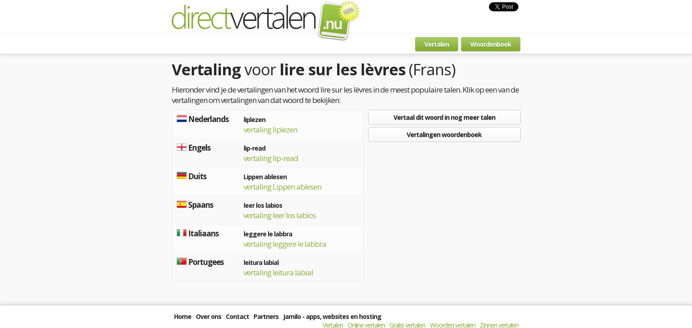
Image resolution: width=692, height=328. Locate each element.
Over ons (208, 316)
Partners (266, 316)
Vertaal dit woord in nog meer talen (444, 117)
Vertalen (436, 44)
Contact (237, 316)
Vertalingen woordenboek (444, 134)
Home (182, 316)
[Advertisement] (444, 210)
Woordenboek (490, 44)
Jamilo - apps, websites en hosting (332, 316)
